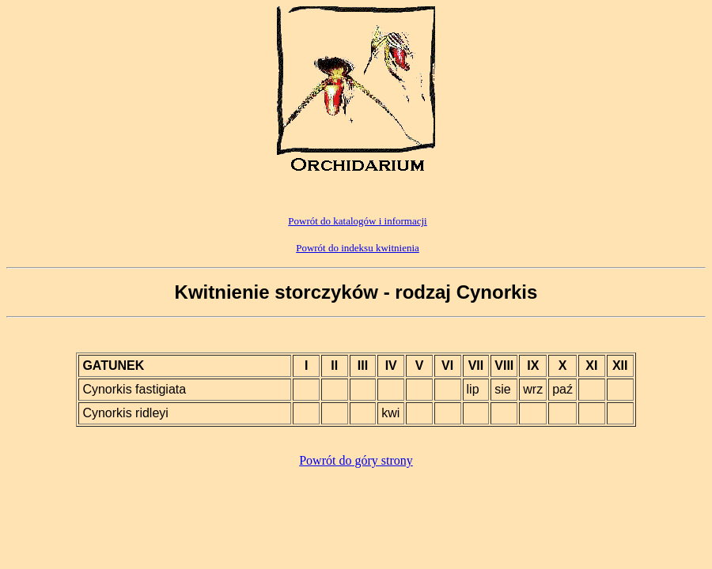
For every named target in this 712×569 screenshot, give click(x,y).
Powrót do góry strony (356, 460)
